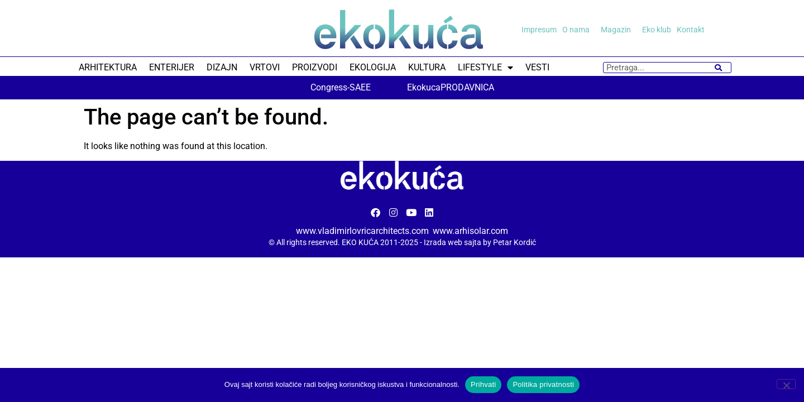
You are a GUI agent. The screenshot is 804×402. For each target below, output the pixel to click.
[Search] (718, 68)
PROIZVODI (314, 67)
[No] (786, 384)
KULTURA (427, 67)
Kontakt (691, 30)
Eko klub (656, 30)
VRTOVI (265, 67)
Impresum (539, 30)
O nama (578, 30)
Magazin (618, 30)
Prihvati (483, 384)
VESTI (537, 67)
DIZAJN (222, 67)
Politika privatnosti (543, 384)
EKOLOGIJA (373, 67)
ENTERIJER (171, 67)
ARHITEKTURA (108, 67)
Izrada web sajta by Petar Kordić (480, 242)
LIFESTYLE (485, 67)
